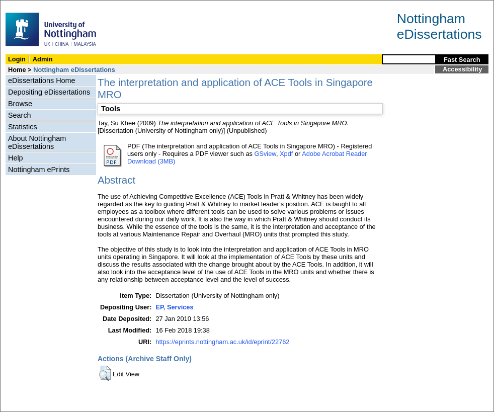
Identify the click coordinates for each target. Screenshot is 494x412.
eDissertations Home (41, 80)
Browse (20, 104)
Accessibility (462, 69)
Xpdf (286, 153)
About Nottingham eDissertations (37, 142)
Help (15, 158)
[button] (105, 373)
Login (17, 59)
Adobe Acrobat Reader (334, 153)
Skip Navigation (22, 6)
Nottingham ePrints (38, 170)
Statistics (22, 127)
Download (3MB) (151, 161)
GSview (265, 153)
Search (19, 115)
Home (17, 69)
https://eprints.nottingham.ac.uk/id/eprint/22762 (222, 342)
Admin (43, 59)
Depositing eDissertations (49, 92)
